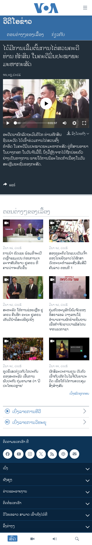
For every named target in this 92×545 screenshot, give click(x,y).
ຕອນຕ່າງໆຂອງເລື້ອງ (25, 34)
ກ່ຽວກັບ (58, 34)
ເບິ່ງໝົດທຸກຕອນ (79, 393)
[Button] (9, 185)
